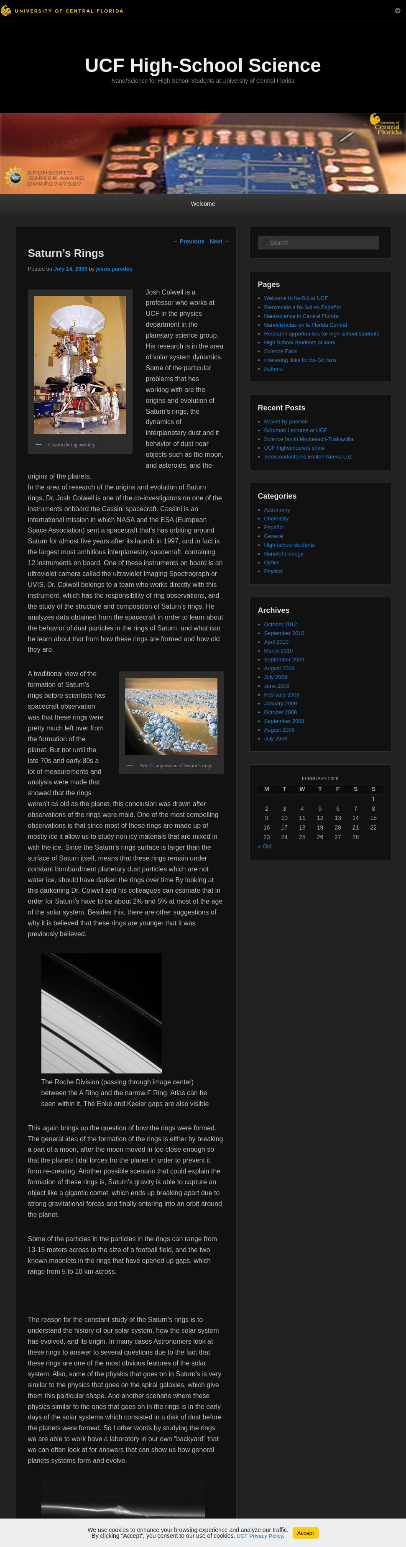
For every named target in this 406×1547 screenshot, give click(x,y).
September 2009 (284, 659)
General (273, 536)
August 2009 (279, 668)
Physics (273, 571)
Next (219, 241)
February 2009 (282, 695)
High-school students (289, 545)
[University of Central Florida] (62, 10)
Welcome (203, 203)
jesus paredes (114, 269)
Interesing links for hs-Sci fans (300, 360)
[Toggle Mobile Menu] (397, 9)
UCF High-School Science (203, 65)
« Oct (265, 846)
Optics (272, 562)
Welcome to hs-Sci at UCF (296, 298)
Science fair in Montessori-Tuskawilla (308, 439)
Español (274, 527)
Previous (188, 241)
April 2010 (276, 642)
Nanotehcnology (284, 554)
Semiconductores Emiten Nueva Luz (308, 456)
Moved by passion (286, 421)
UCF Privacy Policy (260, 1536)
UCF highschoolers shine (294, 448)
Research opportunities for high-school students (321, 333)
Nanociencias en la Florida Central (305, 325)
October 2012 (280, 624)
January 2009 (280, 703)
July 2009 (276, 677)
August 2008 (279, 730)
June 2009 (277, 686)
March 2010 (278, 651)
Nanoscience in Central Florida (301, 316)
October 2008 (280, 712)
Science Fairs (280, 351)
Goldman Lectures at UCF (295, 430)
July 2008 (276, 738)
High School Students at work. (300, 342)
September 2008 (284, 721)
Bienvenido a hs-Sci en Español (302, 307)
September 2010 (284, 633)
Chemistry (276, 518)
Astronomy (277, 510)
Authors (273, 369)
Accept (305, 1533)
